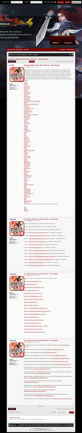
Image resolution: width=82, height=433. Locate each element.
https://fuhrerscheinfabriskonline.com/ (38, 241)
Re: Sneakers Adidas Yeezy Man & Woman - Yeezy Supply (41, 219)
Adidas (25, 151)
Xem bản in (70, 54)
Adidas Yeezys (27, 156)
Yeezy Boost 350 (28, 175)
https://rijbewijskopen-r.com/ (30, 284)
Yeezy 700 (26, 166)
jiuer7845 (11, 65)
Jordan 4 (26, 137)
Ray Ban (26, 160)
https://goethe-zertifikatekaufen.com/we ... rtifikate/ (36, 326)
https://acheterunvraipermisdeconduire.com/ (34, 332)
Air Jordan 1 (27, 86)
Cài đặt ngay (68, 6)
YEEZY (25, 102)
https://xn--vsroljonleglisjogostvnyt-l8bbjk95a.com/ (40, 259)
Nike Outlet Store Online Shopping (32, 101)
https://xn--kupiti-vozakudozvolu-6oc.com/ (39, 232)
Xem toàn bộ (41, 406)
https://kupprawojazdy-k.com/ (36, 247)
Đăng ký (63, 49)
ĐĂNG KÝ (56, 43)
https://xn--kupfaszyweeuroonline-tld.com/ (39, 253)
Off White (26, 126)
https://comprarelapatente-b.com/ (32, 290)
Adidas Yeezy (27, 117)
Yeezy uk (26, 143)
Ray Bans (26, 180)
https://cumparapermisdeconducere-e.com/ (39, 235)
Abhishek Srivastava (42, 429)
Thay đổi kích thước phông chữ (72, 54)
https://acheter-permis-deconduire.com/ (33, 293)
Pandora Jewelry (28, 201)
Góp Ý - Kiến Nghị (33, 54)
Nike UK (26, 95)
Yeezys (25, 83)
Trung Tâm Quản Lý (22, 54)
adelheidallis (29, 220)
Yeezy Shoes (27, 123)
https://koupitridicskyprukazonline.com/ (38, 238)
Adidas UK (26, 113)
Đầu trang (72, 216)
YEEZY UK (26, 140)
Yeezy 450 (26, 98)
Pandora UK (27, 202)
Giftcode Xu (68, 43)
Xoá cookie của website (35, 425)
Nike (25, 134)
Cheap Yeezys (27, 189)
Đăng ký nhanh (56, 6)
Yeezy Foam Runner (29, 108)
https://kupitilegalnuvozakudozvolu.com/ (33, 329)
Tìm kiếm (26, 49)
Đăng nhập (71, 49)
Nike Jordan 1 (27, 87)
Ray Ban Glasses (28, 111)
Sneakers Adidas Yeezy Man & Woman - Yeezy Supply (28, 59)
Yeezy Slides (27, 110)
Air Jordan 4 (27, 107)
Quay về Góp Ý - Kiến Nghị (14, 412)
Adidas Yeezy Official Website (31, 104)
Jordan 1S (26, 89)
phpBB (37, 428)
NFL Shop (26, 153)
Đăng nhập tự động (50, 2)
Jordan (25, 132)
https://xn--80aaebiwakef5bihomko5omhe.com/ (40, 250)
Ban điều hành (24, 425)
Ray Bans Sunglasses (29, 150)
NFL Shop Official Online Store (31, 114)
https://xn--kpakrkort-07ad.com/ (36, 244)
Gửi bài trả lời (12, 61)
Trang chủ (12, 49)
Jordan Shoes (27, 92)
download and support (49, 430)
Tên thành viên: (6, 2)
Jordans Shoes (27, 131)
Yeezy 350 (26, 105)
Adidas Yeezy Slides (28, 184)
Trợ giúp (19, 49)
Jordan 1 (26, 84)
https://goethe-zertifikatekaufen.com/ (37, 265)
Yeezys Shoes (27, 177)
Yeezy (25, 81)
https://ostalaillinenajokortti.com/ (36, 262)
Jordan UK (26, 129)
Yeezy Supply (27, 96)
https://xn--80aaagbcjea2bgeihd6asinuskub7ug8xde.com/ (42, 256)
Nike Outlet (26, 138)
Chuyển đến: (53, 412)
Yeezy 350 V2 (27, 157)
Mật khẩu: (27, 2)
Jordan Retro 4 (27, 99)
